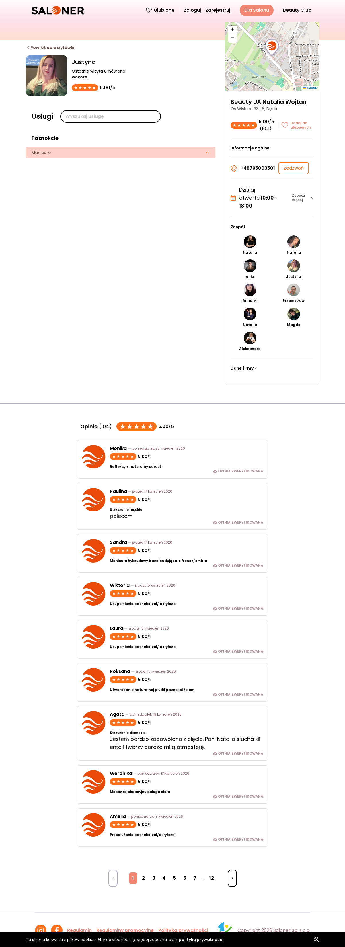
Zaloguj (192, 10)
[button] (272, 47)
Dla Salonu (256, 10)
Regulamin (79, 930)
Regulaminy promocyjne (125, 930)
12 (211, 878)
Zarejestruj (218, 10)
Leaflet (310, 88)
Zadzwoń (294, 168)
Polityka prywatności (183, 930)
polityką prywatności (201, 939)
